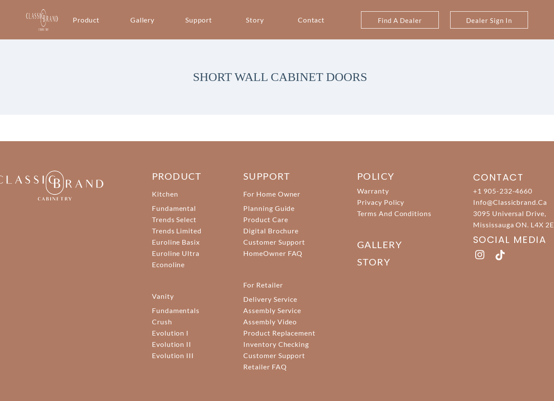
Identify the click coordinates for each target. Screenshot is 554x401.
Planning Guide (269, 208)
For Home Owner (271, 194)
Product (86, 20)
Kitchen (165, 194)
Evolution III (173, 355)
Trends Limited (177, 230)
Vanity (163, 296)
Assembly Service (272, 310)
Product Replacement (279, 333)
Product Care (265, 219)
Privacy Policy (380, 202)
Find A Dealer (400, 20)
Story (255, 20)
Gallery (142, 20)
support (266, 176)
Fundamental (174, 208)
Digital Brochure (271, 230)
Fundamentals (176, 310)
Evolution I (170, 333)
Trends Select (174, 219)
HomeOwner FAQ (273, 253)
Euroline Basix (176, 242)
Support (199, 20)
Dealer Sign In (489, 20)
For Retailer (263, 285)
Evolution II (172, 344)
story (373, 262)
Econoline (168, 264)
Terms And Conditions (394, 213)
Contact (311, 20)
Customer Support (274, 242)
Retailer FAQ (265, 366)
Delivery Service (270, 299)
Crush (162, 321)
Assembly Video (270, 321)
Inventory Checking (276, 344)
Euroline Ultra (176, 253)
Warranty (373, 191)
